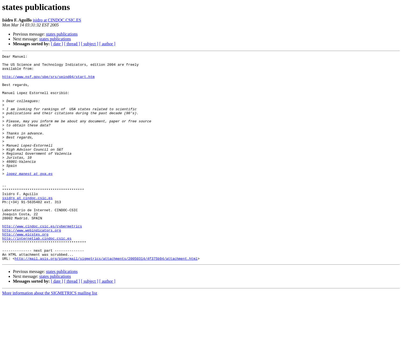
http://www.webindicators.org (31, 265)
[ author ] (107, 43)
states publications (62, 34)
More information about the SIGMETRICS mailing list (49, 334)
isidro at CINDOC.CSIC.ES (57, 20)
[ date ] (57, 43)
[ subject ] (89, 43)
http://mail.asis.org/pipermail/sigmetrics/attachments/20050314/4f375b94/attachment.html (106, 299)
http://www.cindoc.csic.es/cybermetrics (42, 260)
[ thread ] (72, 43)
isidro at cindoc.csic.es (27, 226)
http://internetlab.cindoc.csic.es (36, 275)
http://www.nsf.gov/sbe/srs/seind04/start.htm (48, 81)
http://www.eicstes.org (25, 270)
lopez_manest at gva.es (29, 197)
